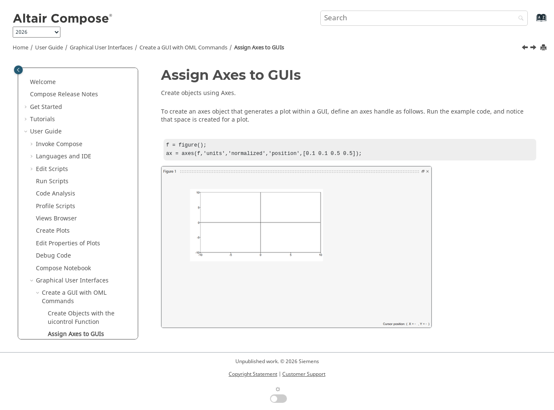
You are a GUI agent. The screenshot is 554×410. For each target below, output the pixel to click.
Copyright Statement (253, 374)
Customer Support (303, 374)
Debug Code (53, 106)
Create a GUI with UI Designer (84, 234)
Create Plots (53, 81)
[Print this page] (544, 48)
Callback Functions (74, 197)
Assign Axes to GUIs (259, 48)
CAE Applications (60, 246)
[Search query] (424, 18)
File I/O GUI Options (70, 222)
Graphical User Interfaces (101, 48)
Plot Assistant (55, 296)
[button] (32, 69)
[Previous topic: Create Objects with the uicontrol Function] (525, 48)
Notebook (63, 118)
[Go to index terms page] (532, 21)
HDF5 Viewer (53, 259)
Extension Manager (63, 308)
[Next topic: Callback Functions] (534, 48)
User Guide (49, 48)
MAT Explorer (55, 271)
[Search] (519, 19)
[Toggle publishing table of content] (18, 69)
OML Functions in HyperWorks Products (78, 325)
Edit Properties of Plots (68, 94)
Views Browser (56, 69)
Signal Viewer (55, 284)
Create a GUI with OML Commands (183, 48)
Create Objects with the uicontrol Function (81, 168)
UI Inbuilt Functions (70, 209)
